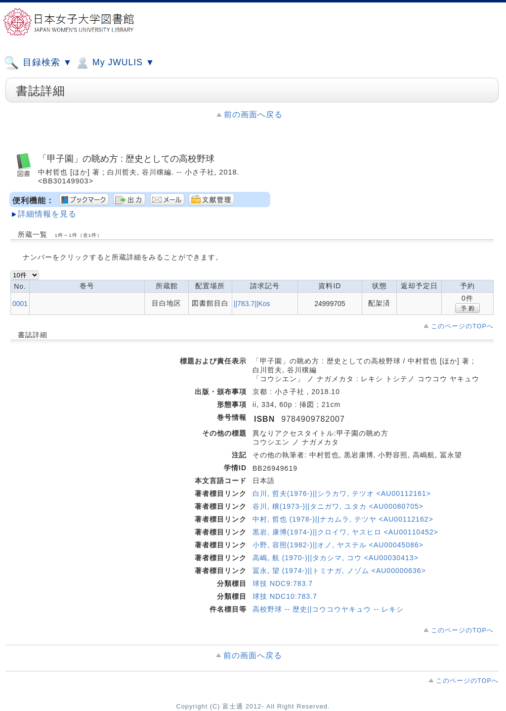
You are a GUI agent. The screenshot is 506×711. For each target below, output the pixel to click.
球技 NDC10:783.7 (285, 596)
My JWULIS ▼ (115, 62)
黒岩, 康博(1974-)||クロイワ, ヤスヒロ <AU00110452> (345, 532)
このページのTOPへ (462, 326)
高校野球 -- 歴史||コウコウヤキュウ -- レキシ (328, 609)
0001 (20, 304)
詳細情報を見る (47, 214)
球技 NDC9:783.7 (283, 583)
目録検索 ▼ (38, 62)
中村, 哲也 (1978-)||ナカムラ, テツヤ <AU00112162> (343, 519)
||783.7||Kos (252, 304)
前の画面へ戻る (253, 114)
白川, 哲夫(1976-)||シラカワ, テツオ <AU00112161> (342, 493)
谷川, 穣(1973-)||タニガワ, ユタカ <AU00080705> (338, 506)
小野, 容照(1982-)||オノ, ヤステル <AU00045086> (338, 545)
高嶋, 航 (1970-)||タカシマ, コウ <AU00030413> (336, 558)
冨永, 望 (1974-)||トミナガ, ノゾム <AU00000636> (339, 571)
